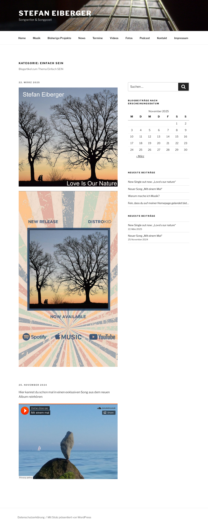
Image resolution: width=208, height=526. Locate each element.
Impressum (181, 38)
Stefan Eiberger (55, 13)
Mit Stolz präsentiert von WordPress (69, 517)
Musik (36, 38)
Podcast (145, 38)
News (81, 38)
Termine (97, 38)
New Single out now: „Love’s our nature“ (152, 181)
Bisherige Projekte (59, 38)
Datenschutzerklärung (31, 517)
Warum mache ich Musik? (143, 195)
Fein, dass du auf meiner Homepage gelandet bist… (158, 203)
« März (140, 156)
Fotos (129, 38)
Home (22, 38)
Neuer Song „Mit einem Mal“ (145, 188)
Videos (114, 38)
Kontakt (162, 38)
